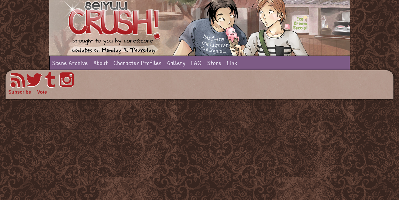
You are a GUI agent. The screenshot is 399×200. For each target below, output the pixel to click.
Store (214, 63)
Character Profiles (137, 63)
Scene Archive (70, 63)
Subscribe (19, 92)
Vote (42, 92)
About (100, 63)
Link (232, 63)
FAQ (196, 63)
